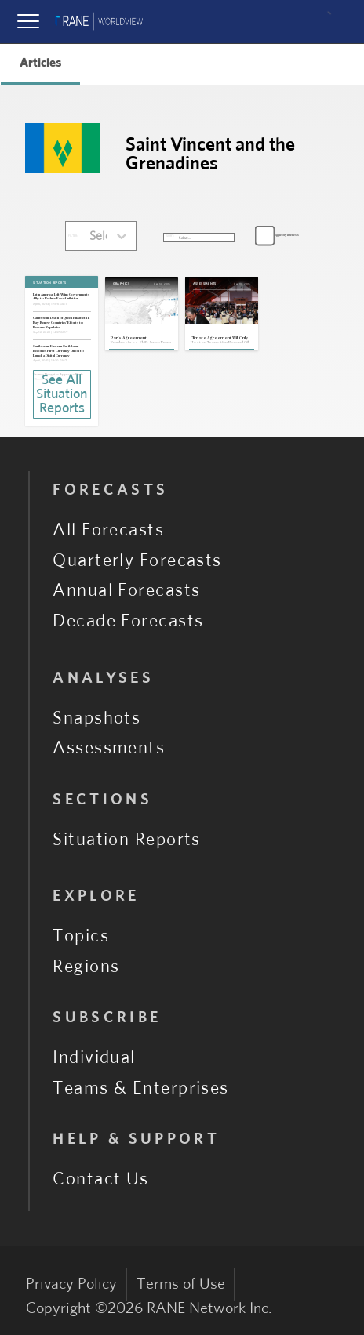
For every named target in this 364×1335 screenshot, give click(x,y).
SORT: (170, 236)
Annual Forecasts (126, 590)
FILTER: (73, 236)
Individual (94, 1057)
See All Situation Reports (61, 394)
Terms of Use (180, 1284)
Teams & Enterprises (141, 1088)
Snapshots (96, 718)
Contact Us (101, 1179)
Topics (81, 936)
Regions (86, 966)
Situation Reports (127, 839)
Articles (40, 62)
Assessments (109, 747)
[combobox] (90, 236)
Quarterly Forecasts (137, 560)
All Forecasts (108, 530)
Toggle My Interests (285, 235)
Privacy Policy (71, 1284)
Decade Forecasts (128, 620)
